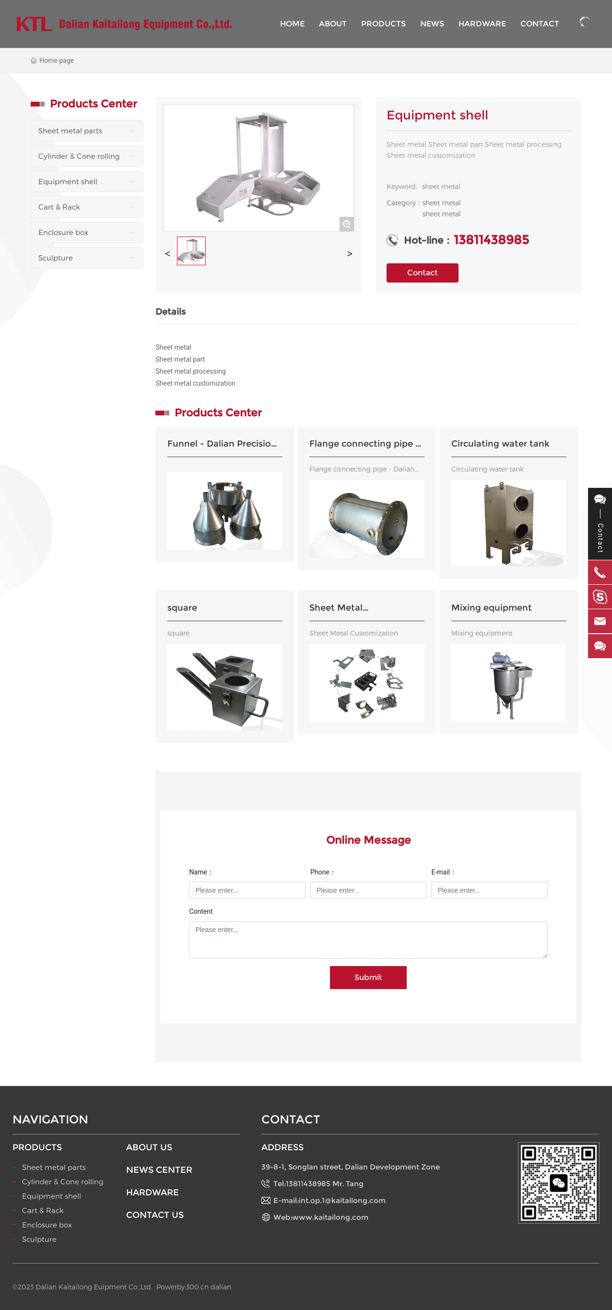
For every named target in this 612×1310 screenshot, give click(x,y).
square (182, 607)
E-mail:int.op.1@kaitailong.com (329, 1200)
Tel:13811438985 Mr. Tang (318, 1183)
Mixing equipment (491, 607)
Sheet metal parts (54, 1167)
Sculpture (39, 1239)
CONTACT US (155, 1215)
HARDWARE (152, 1192)
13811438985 (491, 240)
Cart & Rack (43, 1210)
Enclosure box (47, 1224)
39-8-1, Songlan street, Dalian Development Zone (350, 1166)
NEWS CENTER (159, 1170)
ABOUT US (149, 1147)
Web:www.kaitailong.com (320, 1217)
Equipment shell (51, 1196)
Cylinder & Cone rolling (63, 1181)
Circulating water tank (500, 443)
